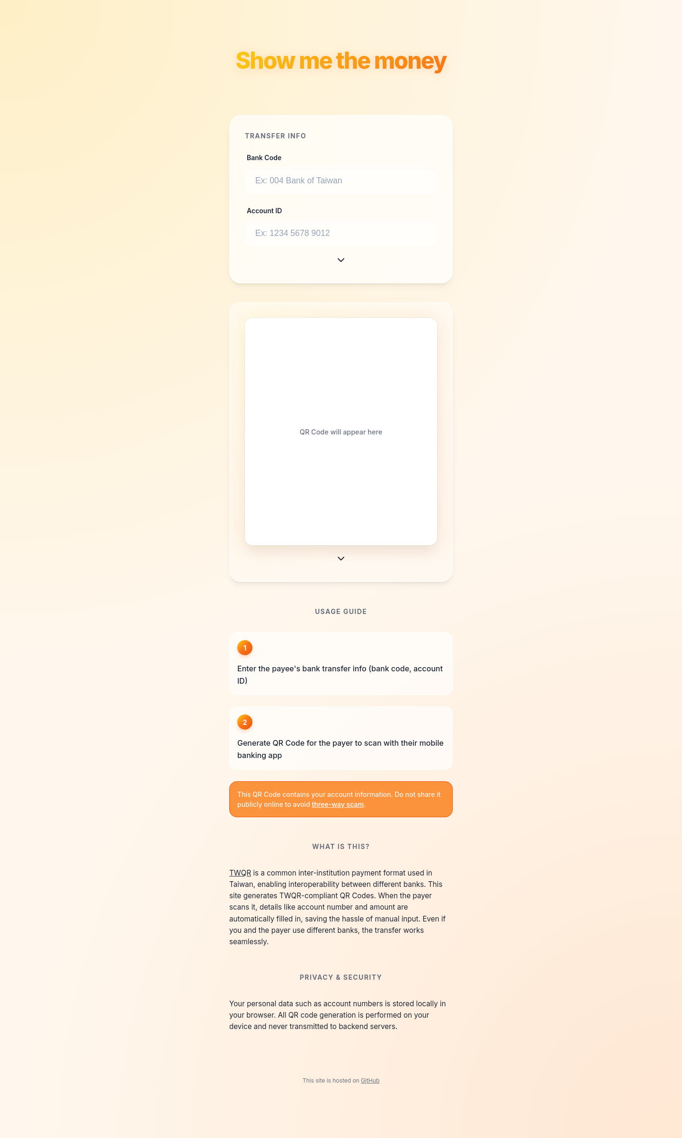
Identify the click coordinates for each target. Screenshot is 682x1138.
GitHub (370, 1080)
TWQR (240, 872)
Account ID (264, 211)
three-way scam (338, 804)
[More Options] (341, 260)
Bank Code (264, 158)
